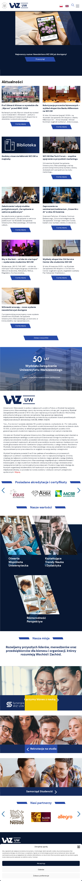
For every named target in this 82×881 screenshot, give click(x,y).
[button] (79, 847)
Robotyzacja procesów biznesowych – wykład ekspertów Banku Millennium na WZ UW (61, 108)
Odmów (41, 869)
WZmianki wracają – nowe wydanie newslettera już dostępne (19, 308)
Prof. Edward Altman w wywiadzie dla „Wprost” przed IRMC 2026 (20, 106)
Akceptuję (41, 863)
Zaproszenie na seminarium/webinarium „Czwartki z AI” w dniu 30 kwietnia (60, 209)
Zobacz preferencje (41, 876)
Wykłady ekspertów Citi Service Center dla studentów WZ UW (58, 260)
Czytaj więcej (20, 124)
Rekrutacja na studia (41, 748)
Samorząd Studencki (42, 791)
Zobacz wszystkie (41, 338)
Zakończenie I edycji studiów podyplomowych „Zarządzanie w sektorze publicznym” (18, 209)
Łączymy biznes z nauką (39, 699)
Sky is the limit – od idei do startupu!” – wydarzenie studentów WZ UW (20, 260)
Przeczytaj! (40, 59)
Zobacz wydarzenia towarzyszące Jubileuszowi (41, 377)
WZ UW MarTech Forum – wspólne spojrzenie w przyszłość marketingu (60, 157)
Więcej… (18, 472)
